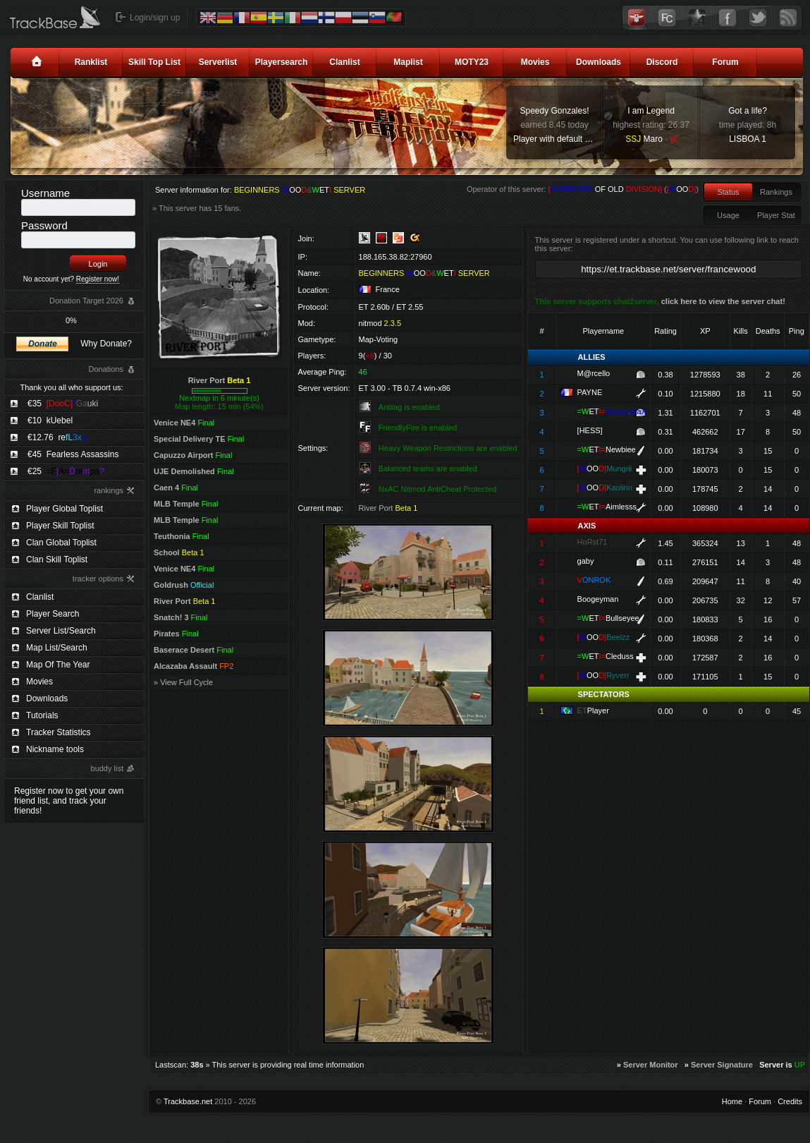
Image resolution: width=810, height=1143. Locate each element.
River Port (219, 380)
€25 (65, 471)
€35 (62, 404)
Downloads (598, 62)
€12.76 (56, 437)
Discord (662, 62)
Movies (535, 62)
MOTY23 (472, 62)
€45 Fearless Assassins (72, 454)
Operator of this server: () (583, 189)
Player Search (52, 614)
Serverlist (218, 62)
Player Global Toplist (64, 509)
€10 (50, 420)
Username (45, 193)
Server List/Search (61, 631)
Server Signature (722, 1064)
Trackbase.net (188, 1101)
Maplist (407, 62)
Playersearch (281, 62)
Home (732, 1101)
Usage (728, 215)
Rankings (776, 192)
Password (44, 225)
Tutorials (42, 715)
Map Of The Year (58, 665)
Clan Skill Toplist (56, 559)
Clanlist (344, 62)
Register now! (97, 279)
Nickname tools (55, 749)
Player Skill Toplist (60, 526)
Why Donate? (106, 344)
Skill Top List (154, 62)
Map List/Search (56, 648)
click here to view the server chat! (723, 301)
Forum (725, 62)
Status (728, 192)
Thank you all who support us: (71, 387)
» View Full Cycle (183, 682)
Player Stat (776, 215)
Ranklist (91, 62)
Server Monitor (650, 1064)
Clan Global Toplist (61, 543)
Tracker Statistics (58, 732)
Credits (790, 1101)
